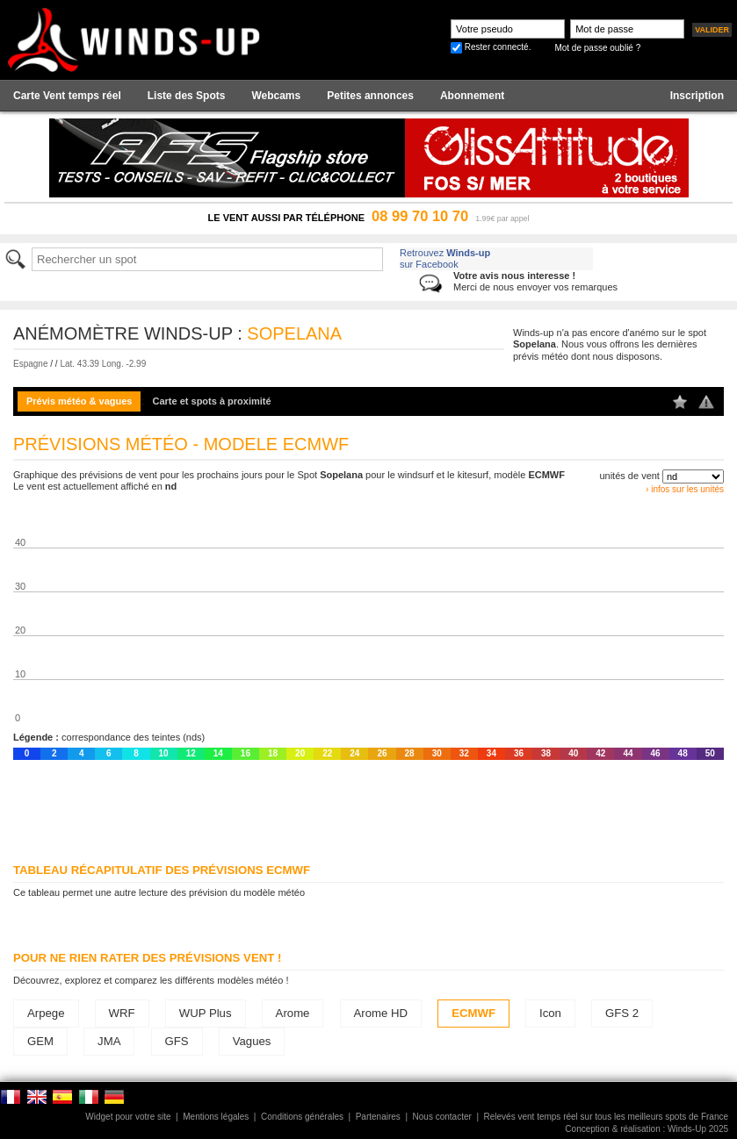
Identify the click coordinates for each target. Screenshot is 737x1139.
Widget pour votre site (127, 1116)
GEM (40, 1041)
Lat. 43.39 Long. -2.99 (103, 364)
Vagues (252, 1041)
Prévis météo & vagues (79, 401)
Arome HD (381, 1013)
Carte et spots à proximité (212, 401)
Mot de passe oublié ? (597, 48)
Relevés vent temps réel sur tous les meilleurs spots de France (606, 1116)
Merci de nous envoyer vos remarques (535, 281)
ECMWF (473, 1013)
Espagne (30, 364)
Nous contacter (442, 1116)
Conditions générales (302, 1116)
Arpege (46, 1013)
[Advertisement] (368, 808)
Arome (293, 1013)
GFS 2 (622, 1013)
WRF (122, 1013)
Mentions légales (216, 1116)
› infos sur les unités (685, 489)
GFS (177, 1041)
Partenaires (378, 1116)
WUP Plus (205, 1013)
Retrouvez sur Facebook (445, 258)
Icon (550, 1013)
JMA (109, 1041)
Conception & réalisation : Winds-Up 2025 (646, 1129)
